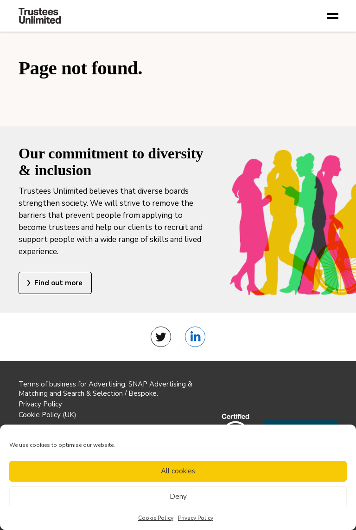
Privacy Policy (195, 518)
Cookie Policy (155, 518)
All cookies (178, 471)
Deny (178, 496)
